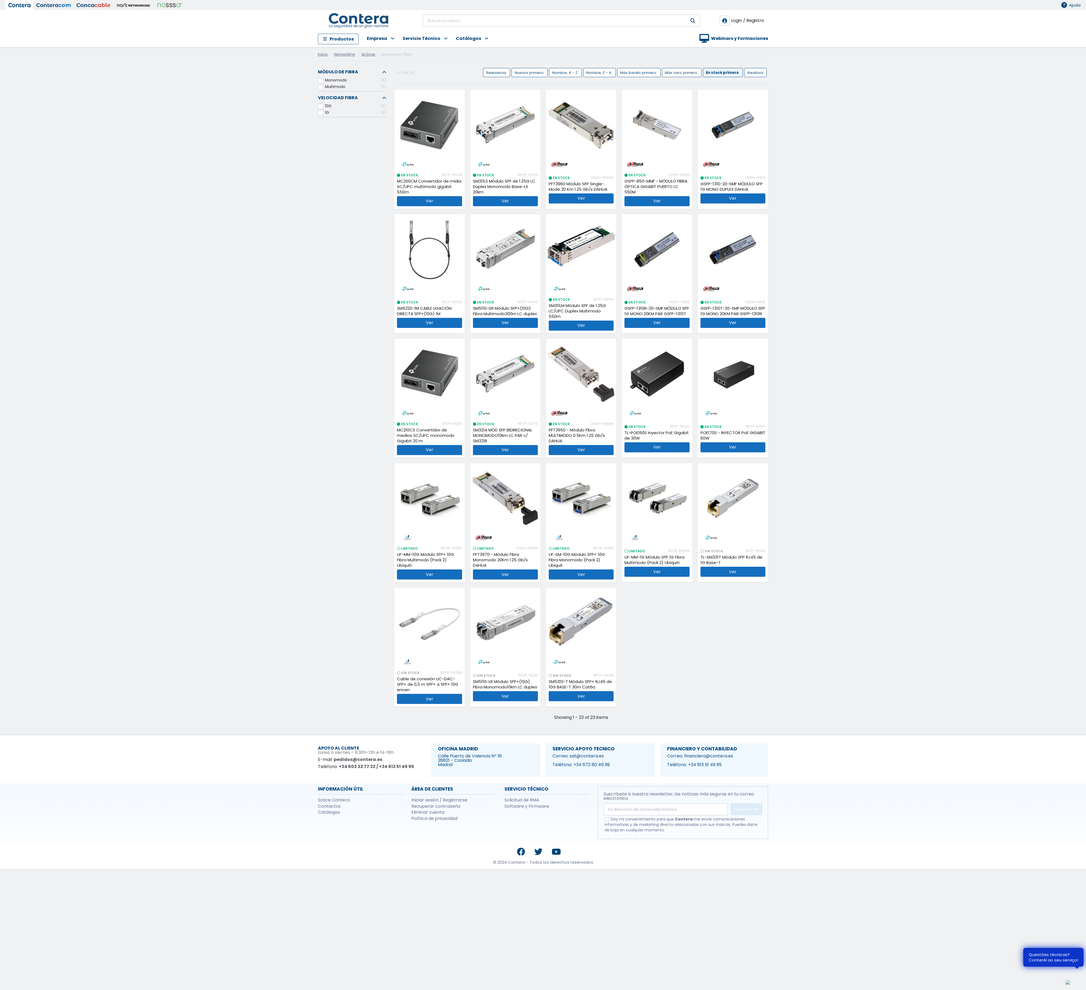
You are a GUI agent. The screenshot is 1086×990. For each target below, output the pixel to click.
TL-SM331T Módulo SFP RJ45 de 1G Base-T (731, 559)
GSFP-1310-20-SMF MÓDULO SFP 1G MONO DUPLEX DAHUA (731, 186)
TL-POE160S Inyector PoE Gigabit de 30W (656, 435)
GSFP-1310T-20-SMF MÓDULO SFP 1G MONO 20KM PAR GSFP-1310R (732, 311)
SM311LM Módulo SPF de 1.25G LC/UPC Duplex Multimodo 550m (577, 311)
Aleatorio (755, 72)
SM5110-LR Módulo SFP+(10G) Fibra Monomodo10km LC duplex (505, 684)
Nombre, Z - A (599, 72)
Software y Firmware (526, 806)
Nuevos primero (530, 72)
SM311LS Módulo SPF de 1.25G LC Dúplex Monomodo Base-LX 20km (504, 186)
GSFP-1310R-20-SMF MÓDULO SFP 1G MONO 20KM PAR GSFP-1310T (656, 311)
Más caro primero (681, 72)
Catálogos (329, 812)
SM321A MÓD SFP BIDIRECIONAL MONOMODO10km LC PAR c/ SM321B (502, 435)
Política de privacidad (434, 818)
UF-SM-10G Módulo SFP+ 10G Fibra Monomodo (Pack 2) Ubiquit (577, 560)
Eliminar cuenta (427, 812)
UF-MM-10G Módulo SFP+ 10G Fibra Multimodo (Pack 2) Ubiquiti (425, 560)
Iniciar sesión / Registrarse (439, 800)
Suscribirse (746, 809)
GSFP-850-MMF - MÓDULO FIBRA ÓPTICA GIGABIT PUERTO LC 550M (655, 186)
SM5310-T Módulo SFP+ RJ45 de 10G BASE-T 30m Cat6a (580, 684)
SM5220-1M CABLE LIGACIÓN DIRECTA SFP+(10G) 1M (424, 311)
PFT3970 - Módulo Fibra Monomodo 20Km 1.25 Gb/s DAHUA (500, 560)
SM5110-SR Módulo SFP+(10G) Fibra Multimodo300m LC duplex (505, 311)
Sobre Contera (334, 800)
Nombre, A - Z (565, 72)
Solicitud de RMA (521, 800)
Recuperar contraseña (435, 806)
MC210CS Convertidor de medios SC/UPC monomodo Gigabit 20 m (425, 435)
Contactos (329, 806)
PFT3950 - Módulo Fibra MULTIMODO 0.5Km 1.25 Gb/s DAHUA (577, 435)
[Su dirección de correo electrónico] (666, 809)
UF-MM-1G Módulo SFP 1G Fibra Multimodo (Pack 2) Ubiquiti (654, 559)
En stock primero (723, 72)
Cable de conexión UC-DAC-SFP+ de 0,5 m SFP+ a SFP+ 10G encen (427, 684)
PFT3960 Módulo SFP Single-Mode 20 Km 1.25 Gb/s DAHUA (578, 186)
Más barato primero (638, 72)
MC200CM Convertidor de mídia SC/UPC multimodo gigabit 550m (429, 186)
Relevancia (496, 72)
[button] (376, 39)
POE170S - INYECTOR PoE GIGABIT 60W (732, 435)
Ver (429, 201)
